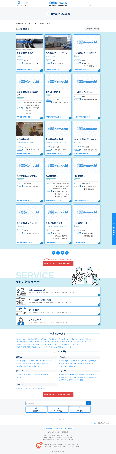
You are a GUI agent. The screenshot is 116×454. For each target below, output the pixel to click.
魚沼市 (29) (72, 377)
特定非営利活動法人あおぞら (86, 139)
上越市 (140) (40, 388)
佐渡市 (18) (64, 363)
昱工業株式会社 (52, 176)
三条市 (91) (20, 374)
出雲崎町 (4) (92, 377)
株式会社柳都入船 (53, 92)
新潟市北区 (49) (22, 361)
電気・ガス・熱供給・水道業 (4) (81, 339)
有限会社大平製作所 (25, 53)
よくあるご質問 (35, 320)
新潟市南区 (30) (47, 363)
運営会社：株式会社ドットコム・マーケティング (58, 435)
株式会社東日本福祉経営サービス (29, 93)
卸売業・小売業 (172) (51, 341)
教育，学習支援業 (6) (23, 347)
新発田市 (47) (65, 361)
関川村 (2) (64, 366)
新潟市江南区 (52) (22, 363)
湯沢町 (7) (64, 380)
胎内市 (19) (72, 363)
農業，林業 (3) (21, 339)
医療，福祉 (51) (37, 347)
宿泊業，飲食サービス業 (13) (51, 344)
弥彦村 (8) (46, 374)
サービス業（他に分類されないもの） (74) (58, 347)
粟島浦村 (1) (72, 366)
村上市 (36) (74, 361)
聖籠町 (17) (81, 363)
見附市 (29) (64, 377)
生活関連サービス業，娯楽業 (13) (73, 344)
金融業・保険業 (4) (66, 341)
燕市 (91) (37, 374)
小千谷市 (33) (83, 374)
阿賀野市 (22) (92, 361)
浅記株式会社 (79, 176)
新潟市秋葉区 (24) (35, 363)
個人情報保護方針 (63, 432)
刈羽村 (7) (80, 380)
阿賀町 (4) (90, 363)
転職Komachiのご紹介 (38, 290)
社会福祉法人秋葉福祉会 (27, 176)
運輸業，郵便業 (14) (36, 341)
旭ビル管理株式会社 (54, 223)
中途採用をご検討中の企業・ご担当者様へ (59, 428)
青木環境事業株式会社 (55, 139)
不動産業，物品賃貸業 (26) (83, 341)
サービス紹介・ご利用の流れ (40, 300)
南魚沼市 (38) (82, 377)
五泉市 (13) (83, 361)
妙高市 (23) (30, 388)
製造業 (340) (64, 339)
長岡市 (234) (64, 374)
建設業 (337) (54, 339)
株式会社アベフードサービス (57, 53)
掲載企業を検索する (92, 29)
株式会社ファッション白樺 (85, 53)
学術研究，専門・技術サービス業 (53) (28, 344)
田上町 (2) (20, 377)
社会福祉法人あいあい (83, 92)
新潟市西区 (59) (22, 366)
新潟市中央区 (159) (46, 361)
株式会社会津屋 (23, 139)
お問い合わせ (51, 432)
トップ (94, 423)
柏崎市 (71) (73, 374)
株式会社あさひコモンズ (27, 223)
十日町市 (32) (93, 374)
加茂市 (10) (29, 374)
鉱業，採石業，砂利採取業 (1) (38, 339)
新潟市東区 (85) (33, 361)
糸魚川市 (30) (21, 388)
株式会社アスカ (80, 223)
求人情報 (19, 5)
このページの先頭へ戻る (58, 419)
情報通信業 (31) (22, 341)
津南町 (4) (72, 380)
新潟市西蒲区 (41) (34, 366)
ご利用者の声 (34, 310)
